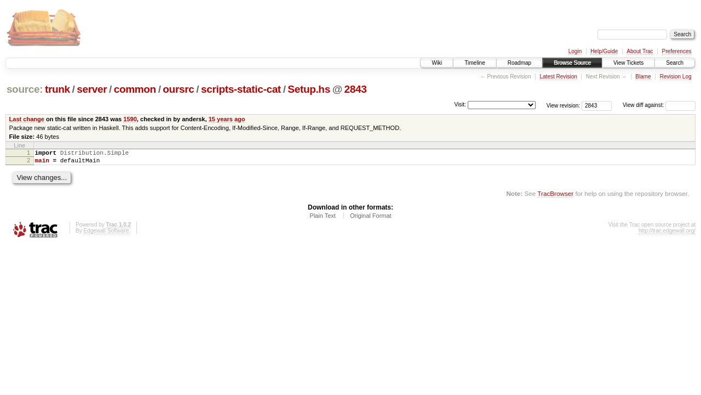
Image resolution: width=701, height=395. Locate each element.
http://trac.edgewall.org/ (667, 234)
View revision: (564, 105)
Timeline (474, 63)
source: (25, 89)
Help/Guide (604, 51)
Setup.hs (309, 89)
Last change (26, 119)
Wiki (437, 63)
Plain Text (322, 219)
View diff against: (659, 105)
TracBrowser (555, 196)
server (92, 89)
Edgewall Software (106, 234)
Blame (643, 77)
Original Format (371, 219)
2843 (355, 89)
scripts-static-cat (241, 89)
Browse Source (572, 63)
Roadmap (519, 63)
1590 (130, 119)
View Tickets (628, 63)
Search (674, 63)
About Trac (640, 51)
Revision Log (676, 77)
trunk (57, 89)
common (135, 89)
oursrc (178, 89)
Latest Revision (558, 77)
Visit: (460, 104)
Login (575, 51)
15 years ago (227, 119)
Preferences (677, 51)
